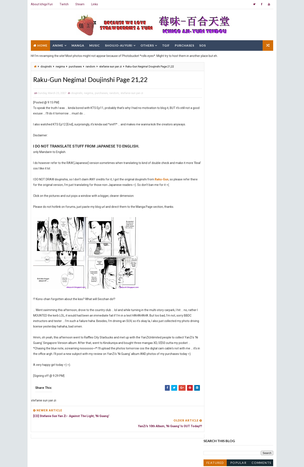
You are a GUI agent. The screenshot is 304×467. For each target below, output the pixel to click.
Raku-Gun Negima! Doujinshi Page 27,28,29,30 (241, 267)
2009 (212, 212)
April (215, 259)
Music (94, 45)
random (90, 65)
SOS (202, 45)
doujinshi (46, 65)
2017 (212, 182)
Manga (77, 45)
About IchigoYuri (42, 4)
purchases (75, 65)
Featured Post (215, 86)
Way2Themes (67, 459)
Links (94, 4)
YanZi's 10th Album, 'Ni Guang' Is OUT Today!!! (241, 288)
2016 (212, 186)
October (217, 233)
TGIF (166, 45)
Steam (79, 4)
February (218, 305)
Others (147, 45)
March (216, 263)
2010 (212, 207)
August (217, 242)
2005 (212, 318)
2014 (212, 195)
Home (42, 45)
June (215, 250)
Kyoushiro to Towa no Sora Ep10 (232, 292)
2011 (212, 203)
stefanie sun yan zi (110, 65)
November (219, 229)
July (215, 246)
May (215, 255)
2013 (212, 199)
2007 (212, 220)
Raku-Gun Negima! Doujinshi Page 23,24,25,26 (241, 272)
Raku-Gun (161, 179)
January (217, 309)
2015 (212, 190)
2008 (212, 216)
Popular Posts (239, 86)
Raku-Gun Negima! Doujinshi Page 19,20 (237, 301)
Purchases (184, 45)
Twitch (63, 4)
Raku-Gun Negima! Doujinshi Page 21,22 (237, 284)
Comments (262, 86)
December (219, 225)
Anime (57, 45)
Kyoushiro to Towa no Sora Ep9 (231, 297)
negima (60, 65)
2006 (212, 314)
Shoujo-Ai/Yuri (118, 45)
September (220, 237)
